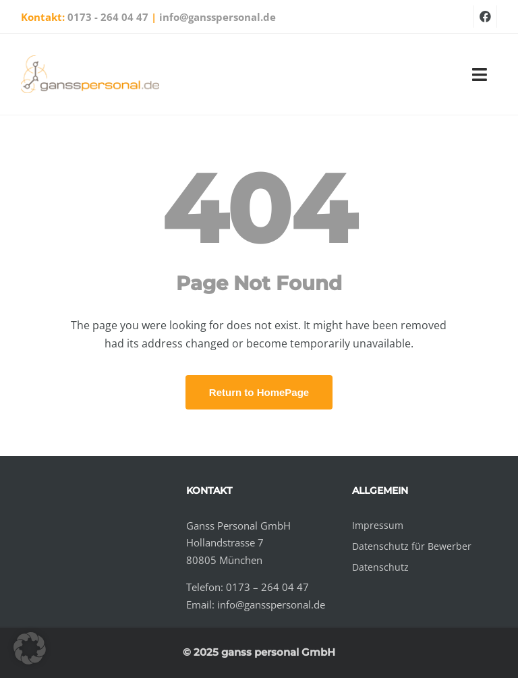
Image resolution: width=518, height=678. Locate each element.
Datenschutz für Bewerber (411, 546)
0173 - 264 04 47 (108, 17)
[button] (29, 648)
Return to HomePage (259, 392)
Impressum (377, 525)
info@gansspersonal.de (217, 17)
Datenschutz (380, 567)
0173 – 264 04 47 (267, 587)
